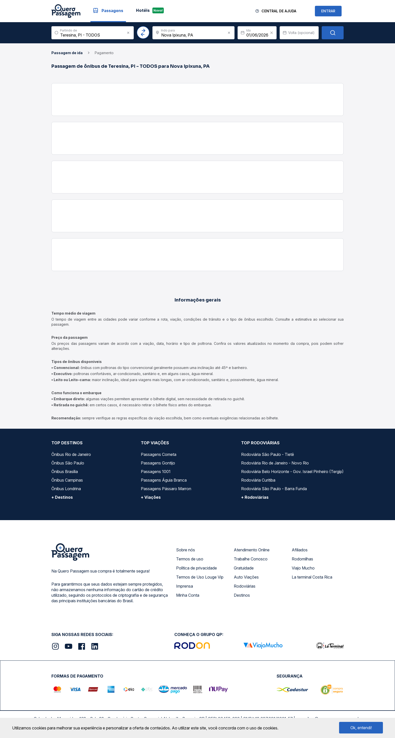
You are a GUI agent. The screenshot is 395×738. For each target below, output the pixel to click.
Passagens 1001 (156, 471)
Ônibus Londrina (66, 488)
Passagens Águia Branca (164, 480)
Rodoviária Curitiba (258, 480)
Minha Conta (187, 595)
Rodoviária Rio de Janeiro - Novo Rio (275, 462)
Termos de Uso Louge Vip (199, 577)
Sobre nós (185, 549)
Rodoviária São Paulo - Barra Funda (274, 488)
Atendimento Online (252, 549)
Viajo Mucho (303, 568)
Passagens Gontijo (158, 462)
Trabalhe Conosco (251, 558)
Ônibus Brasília (64, 471)
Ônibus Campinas (67, 480)
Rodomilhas (302, 558)
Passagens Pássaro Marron (166, 488)
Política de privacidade (196, 568)
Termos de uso (189, 558)
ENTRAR (328, 11)
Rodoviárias (244, 586)
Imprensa (184, 586)
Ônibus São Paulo (67, 462)
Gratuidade (244, 568)
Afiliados (300, 549)
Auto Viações (246, 577)
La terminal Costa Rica (312, 577)
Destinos (242, 595)
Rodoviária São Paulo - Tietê (267, 454)
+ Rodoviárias (255, 497)
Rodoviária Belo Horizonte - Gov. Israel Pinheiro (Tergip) (292, 471)
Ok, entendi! (361, 727)
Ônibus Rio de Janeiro (71, 454)
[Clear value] (272, 32)
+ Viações (151, 497)
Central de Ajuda (278, 11)
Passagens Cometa (158, 454)
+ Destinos (62, 497)
